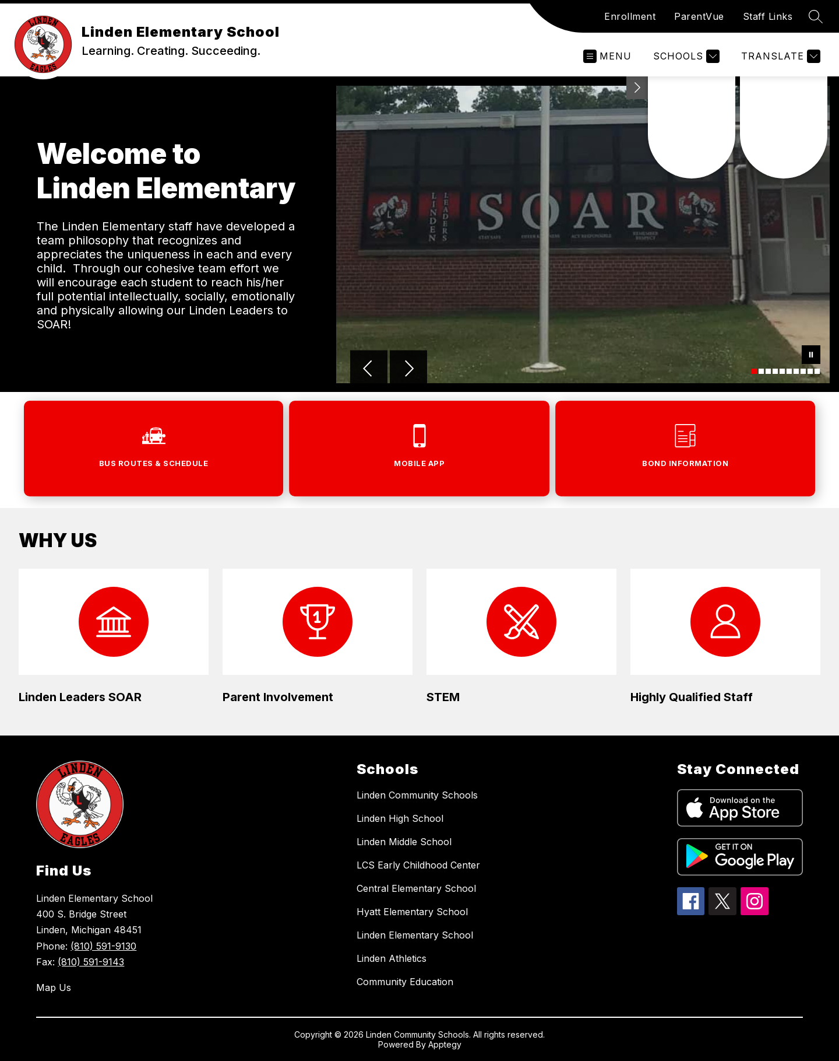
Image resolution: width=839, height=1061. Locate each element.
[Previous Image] (368, 370)
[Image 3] (768, 371)
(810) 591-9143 (91, 962)
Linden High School (400, 818)
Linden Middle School (404, 842)
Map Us (53, 987)
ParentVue (699, 16)
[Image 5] (782, 371)
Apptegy (444, 1044)
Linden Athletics (391, 958)
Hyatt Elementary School (412, 912)
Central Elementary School (416, 888)
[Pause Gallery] (811, 355)
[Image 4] (775, 371)
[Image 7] (796, 371)
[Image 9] (810, 371)
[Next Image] (408, 370)
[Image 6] (789, 371)
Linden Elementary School (415, 935)
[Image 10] (817, 371)
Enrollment (629, 16)
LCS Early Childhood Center (418, 865)
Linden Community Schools (417, 795)
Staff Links (768, 16)
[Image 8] (803, 371)
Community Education (405, 982)
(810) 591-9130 (103, 946)
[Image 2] (761, 371)
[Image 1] (754, 371)
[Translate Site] (779, 56)
